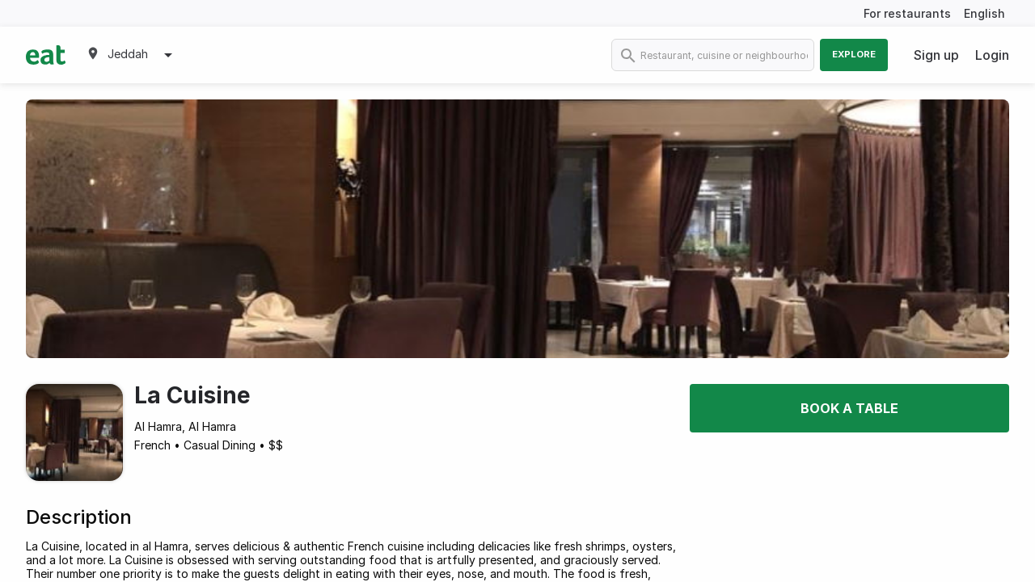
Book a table (849, 408)
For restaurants (907, 13)
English (984, 13)
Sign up (936, 55)
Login (992, 55)
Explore (854, 54)
